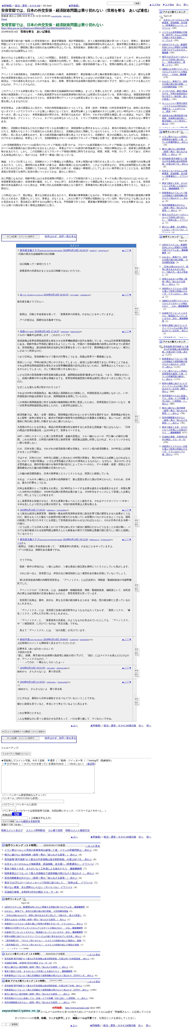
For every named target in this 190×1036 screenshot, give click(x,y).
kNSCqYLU (67, 16)
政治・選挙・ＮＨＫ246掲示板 (120, 725)
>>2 (19, 543)
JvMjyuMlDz (51, 668)
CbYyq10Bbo (74, 295)
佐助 (27, 331)
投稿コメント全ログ (12, 835)
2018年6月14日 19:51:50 (32, 668)
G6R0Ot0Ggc (51, 510)
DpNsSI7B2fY (84, 640)
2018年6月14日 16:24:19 (75, 250)
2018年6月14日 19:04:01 (55, 639)
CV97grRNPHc (61, 510)
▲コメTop (154, 4)
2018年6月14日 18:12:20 (75, 539)
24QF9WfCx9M (61, 668)
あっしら (31, 294)
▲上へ (74, 725)
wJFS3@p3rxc (102, 250)
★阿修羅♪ (7, 5)
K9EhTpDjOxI (74, 332)
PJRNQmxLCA (94, 540)
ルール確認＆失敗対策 (28, 826)
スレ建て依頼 (55, 835)
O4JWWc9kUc (51, 682)
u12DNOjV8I (74, 640)
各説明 (91, 764)
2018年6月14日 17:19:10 (32, 510)
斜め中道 (31, 639)
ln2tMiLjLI (93, 250)
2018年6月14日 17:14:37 (46, 331)
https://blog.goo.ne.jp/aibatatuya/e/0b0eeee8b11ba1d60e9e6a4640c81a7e (36, 28)
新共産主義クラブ (41, 250)
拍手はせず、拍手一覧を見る (60, 236)
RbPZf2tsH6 (65, 332)
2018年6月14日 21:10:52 (32, 682)
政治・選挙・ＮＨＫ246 (27, 5)
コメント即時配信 (35, 835)
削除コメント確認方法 (78, 835)
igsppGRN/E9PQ (56, 16)
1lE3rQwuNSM (62, 682)
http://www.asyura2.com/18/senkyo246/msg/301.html (17, 14)
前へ (186, 4)
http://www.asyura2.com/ (77, 1013)
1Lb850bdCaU (84, 295)
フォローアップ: (10, 748)
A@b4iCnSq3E (105, 540)
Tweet (4, 19)
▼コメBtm (168, 4)
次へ (178, 4)
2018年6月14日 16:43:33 (56, 294)
